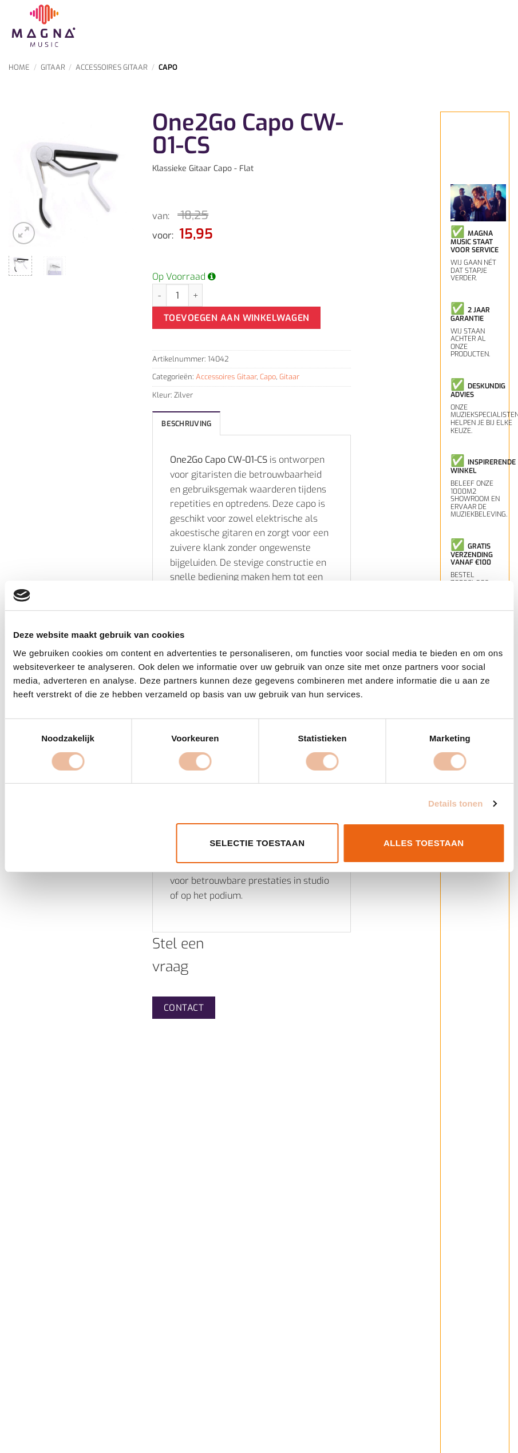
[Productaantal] (177, 295)
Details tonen (455, 803)
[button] (24, 233)
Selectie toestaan (257, 843)
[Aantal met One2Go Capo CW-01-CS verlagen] (159, 295)
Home (19, 67)
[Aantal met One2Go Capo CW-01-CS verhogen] (196, 295)
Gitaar (53, 67)
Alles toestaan (423, 843)
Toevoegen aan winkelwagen (237, 318)
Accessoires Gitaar (112, 67)
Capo (168, 67)
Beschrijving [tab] (186, 423)
